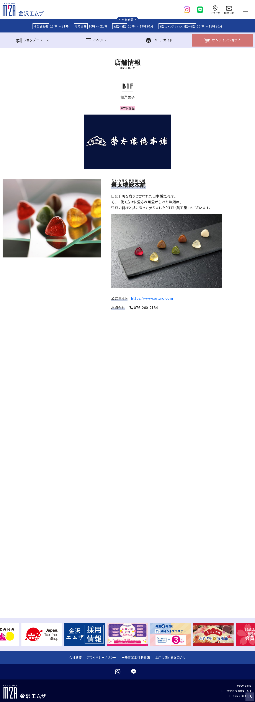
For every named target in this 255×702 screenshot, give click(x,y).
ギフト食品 (127, 108)
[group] (41, 634)
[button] (5, 634)
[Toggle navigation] (245, 9)
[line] (200, 8)
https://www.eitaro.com (152, 298)
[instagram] (187, 8)
